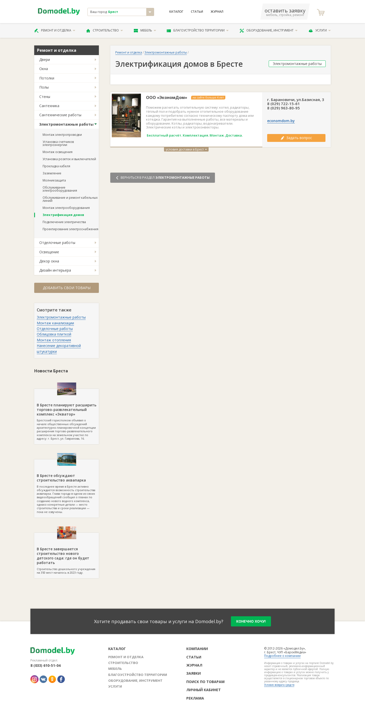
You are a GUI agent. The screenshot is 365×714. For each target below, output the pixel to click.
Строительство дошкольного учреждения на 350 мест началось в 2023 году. (66, 553)
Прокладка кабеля (56, 166)
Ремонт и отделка (54, 30)
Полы (44, 87)
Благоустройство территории (198, 30)
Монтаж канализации (55, 323)
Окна (43, 68)
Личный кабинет (203, 690)
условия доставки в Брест (186, 149)
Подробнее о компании (282, 656)
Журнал (217, 12)
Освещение (49, 252)
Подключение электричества (64, 222)
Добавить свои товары (66, 287)
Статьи (197, 12)
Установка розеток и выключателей (69, 159)
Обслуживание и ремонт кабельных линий (70, 199)
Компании (197, 649)
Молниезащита (54, 180)
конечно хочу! (251, 621)
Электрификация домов (63, 215)
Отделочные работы (57, 242)
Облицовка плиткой (54, 334)
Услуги (319, 30)
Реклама (195, 698)
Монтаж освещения (57, 152)
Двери (44, 59)
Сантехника (49, 105)
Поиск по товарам (205, 682)
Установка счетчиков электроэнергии (58, 143)
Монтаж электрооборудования (66, 208)
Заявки (193, 673)
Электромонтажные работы (66, 124)
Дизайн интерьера (55, 270)
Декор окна (49, 261)
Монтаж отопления (54, 340)
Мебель (145, 30)
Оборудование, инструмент (269, 30)
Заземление (52, 173)
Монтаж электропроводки (62, 134)
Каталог (176, 12)
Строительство (104, 30)
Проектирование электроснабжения (70, 229)
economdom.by (281, 121)
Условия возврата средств (279, 685)
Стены (44, 96)
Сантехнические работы (60, 114)
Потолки (46, 78)
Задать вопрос (296, 137)
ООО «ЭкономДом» (166, 97)
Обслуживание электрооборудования (60, 189)
